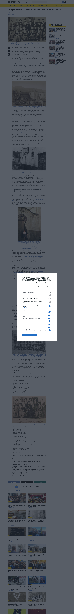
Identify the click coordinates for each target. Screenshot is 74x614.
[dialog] (37, 307)
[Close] (55, 275)
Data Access (37, 339)
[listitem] (37, 292)
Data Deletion (31, 339)
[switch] (49, 295)
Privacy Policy (43, 339)
